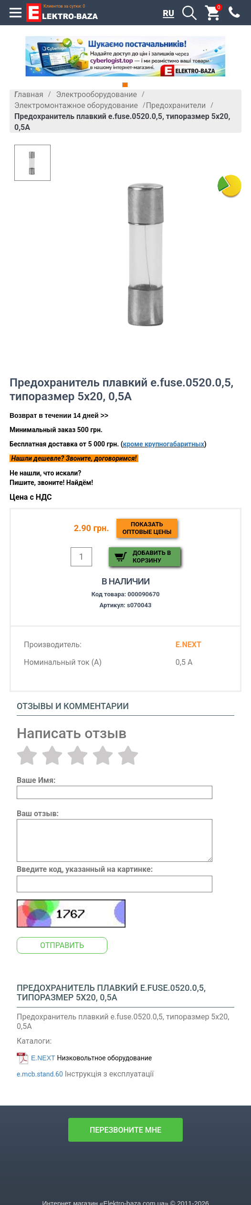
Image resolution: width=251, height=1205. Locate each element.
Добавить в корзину (152, 556)
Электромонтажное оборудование (76, 105)
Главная (28, 94)
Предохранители (176, 105)
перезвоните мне (125, 1130)
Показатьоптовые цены (146, 528)
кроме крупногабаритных (163, 444)
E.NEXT (43, 1058)
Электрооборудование (96, 94)
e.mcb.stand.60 (40, 1074)
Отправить (62, 945)
